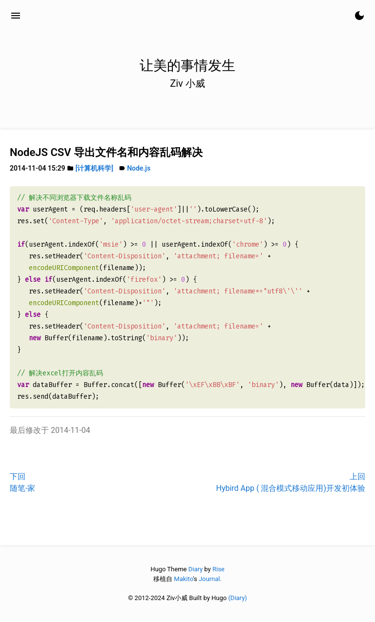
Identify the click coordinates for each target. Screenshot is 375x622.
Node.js (138, 168)
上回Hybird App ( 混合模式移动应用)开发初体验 (290, 482)
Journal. (210, 579)
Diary (195, 569)
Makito (183, 579)
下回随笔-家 (22, 482)
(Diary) (237, 598)
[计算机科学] (95, 168)
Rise (218, 569)
